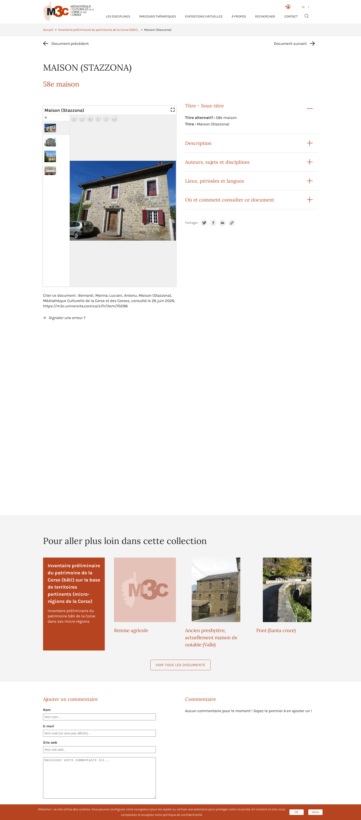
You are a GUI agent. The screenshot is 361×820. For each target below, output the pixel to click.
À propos (239, 16)
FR (303, 7)
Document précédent (70, 43)
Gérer (315, 812)
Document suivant (290, 43)
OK (296, 812)
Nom (47, 710)
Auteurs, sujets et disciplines (217, 162)
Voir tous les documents (180, 665)
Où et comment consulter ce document (229, 200)
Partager (191, 222)
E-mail (48, 726)
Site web (50, 742)
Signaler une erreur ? (67, 317)
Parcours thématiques (157, 16)
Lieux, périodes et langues (214, 181)
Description (198, 143)
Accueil (48, 30)
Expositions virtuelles (203, 16)
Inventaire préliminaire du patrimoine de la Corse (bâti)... (99, 30)
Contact (291, 16)
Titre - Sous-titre (204, 106)
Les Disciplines (118, 16)
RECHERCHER (265, 16)
